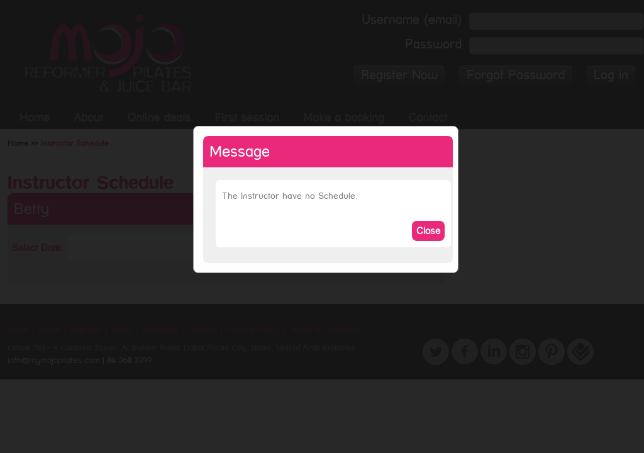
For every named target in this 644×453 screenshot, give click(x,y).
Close (428, 231)
